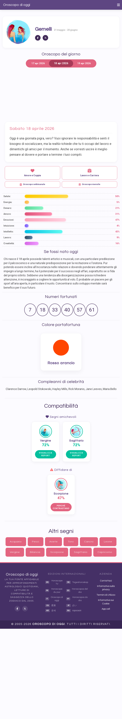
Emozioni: (8, 220)
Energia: (7, 202)
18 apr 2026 (61, 63)
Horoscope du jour (53, 590)
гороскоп (73, 610)
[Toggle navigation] (118, 5)
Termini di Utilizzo (105, 595)
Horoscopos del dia (77, 590)
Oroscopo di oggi (16, 5)
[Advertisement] (61, 94)
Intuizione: (9, 225)
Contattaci (106, 581)
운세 (50, 610)
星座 (50, 605)
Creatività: (8, 243)
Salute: (7, 196)
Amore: (7, 214)
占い (71, 605)
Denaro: (7, 208)
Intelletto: (8, 231)
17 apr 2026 (38, 63)
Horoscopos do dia (77, 599)
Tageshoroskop (77, 582)
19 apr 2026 (84, 63)
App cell (106, 609)
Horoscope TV (54, 582)
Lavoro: (7, 237)
